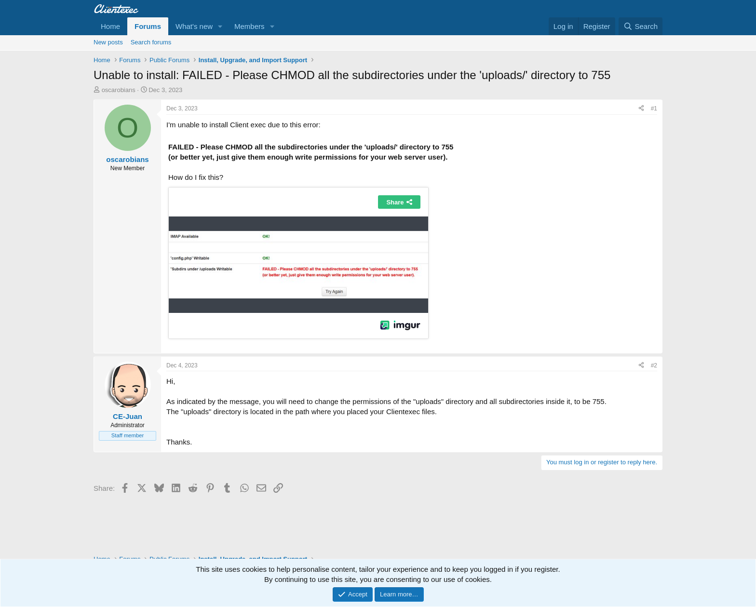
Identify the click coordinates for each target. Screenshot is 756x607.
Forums (148, 26)
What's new (194, 26)
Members (249, 26)
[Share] (641, 108)
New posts (108, 42)
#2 (654, 365)
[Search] (640, 26)
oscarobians (118, 90)
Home (110, 26)
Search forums (151, 42)
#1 (654, 108)
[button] (220, 26)
